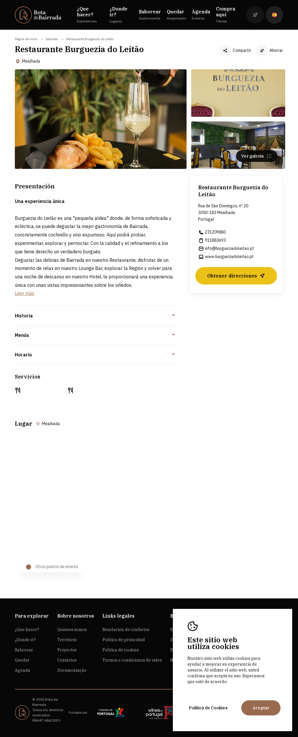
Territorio (67, 639)
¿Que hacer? (27, 629)
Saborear (51, 39)
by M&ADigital (43, 725)
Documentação (71, 670)
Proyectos (67, 650)
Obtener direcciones (236, 277)
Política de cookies (120, 650)
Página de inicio (26, 39)
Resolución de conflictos (125, 629)
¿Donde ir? (25, 639)
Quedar (22, 660)
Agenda (22, 670)
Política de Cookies (208, 708)
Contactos (67, 660)
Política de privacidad (123, 639)
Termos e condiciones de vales (132, 660)
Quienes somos (72, 629)
